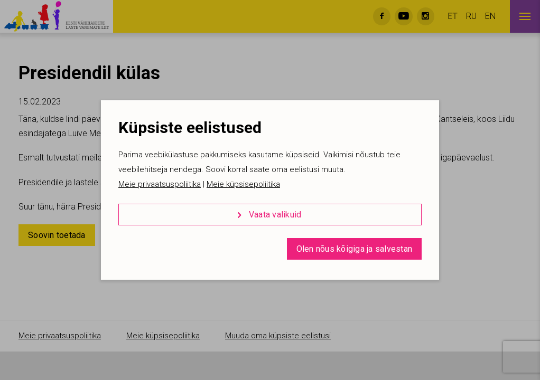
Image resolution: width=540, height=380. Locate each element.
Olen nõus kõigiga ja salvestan (354, 249)
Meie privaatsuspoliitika (159, 184)
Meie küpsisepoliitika (243, 184)
